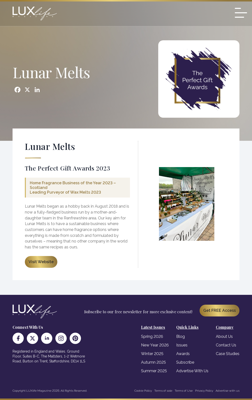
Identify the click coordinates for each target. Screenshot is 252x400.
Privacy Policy (204, 390)
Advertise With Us (192, 371)
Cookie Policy (143, 390)
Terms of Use (184, 390)
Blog (180, 336)
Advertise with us (227, 390)
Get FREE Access (219, 310)
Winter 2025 (152, 353)
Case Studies (227, 353)
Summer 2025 (154, 371)
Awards (183, 353)
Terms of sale (163, 390)
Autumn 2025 (153, 362)
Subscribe (185, 362)
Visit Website (41, 261)
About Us (224, 336)
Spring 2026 (152, 336)
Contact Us (226, 345)
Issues (182, 345)
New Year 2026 (155, 345)
